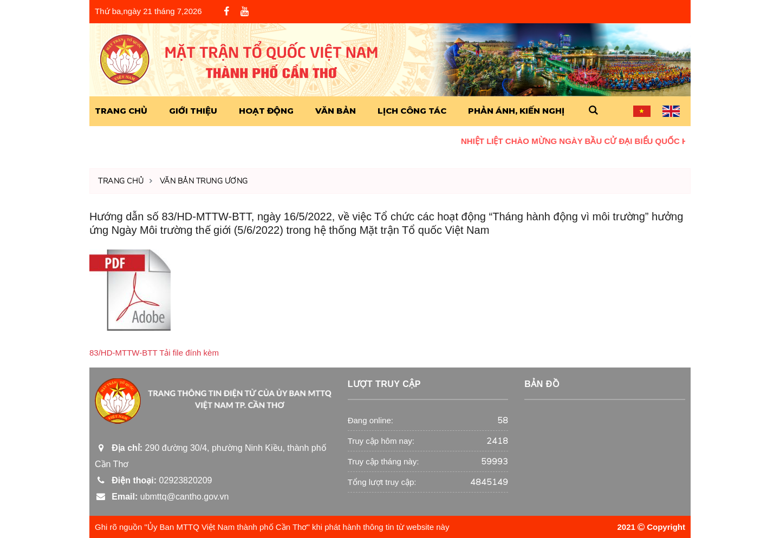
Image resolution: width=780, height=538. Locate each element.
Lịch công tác (412, 111)
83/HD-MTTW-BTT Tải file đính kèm (154, 352)
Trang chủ (121, 181)
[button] (593, 111)
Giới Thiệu (193, 111)
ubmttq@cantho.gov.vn (162, 496)
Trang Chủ (121, 111)
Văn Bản (335, 111)
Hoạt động (266, 111)
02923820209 (153, 480)
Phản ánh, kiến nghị (516, 111)
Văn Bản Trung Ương (204, 181)
